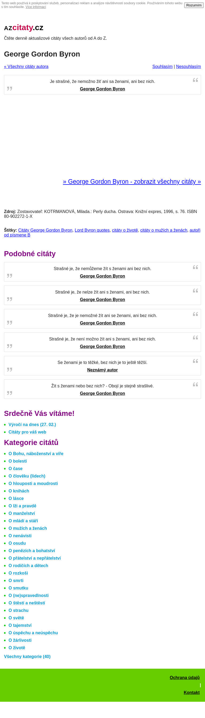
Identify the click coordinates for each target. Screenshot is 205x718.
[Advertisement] (102, 136)
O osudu (17, 543)
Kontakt (192, 692)
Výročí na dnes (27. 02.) (32, 424)
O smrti (16, 580)
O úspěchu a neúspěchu (33, 633)
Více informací (36, 7)
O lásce (16, 498)
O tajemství (20, 625)
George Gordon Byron (102, 89)
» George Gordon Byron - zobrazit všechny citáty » (132, 181)
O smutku (18, 588)
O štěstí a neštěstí (27, 603)
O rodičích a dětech (28, 565)
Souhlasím (162, 66)
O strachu (19, 610)
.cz (24, 27)
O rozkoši (18, 573)
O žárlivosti (20, 640)
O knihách (19, 491)
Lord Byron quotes (92, 230)
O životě (17, 647)
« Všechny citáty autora (26, 66)
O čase (15, 468)
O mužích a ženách (28, 528)
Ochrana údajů (185, 677)
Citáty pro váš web (27, 432)
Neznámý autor (102, 370)
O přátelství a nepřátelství (35, 558)
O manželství (22, 513)
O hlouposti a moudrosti (33, 483)
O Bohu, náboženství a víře (36, 453)
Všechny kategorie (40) (27, 656)
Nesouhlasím (188, 66)
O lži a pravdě (22, 506)
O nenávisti (20, 536)
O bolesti (18, 461)
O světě (16, 618)
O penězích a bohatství (32, 550)
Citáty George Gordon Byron (45, 230)
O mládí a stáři (23, 521)
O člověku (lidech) (27, 476)
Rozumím (194, 5)
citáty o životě (125, 230)
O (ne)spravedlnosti (29, 595)
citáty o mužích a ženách (163, 230)
